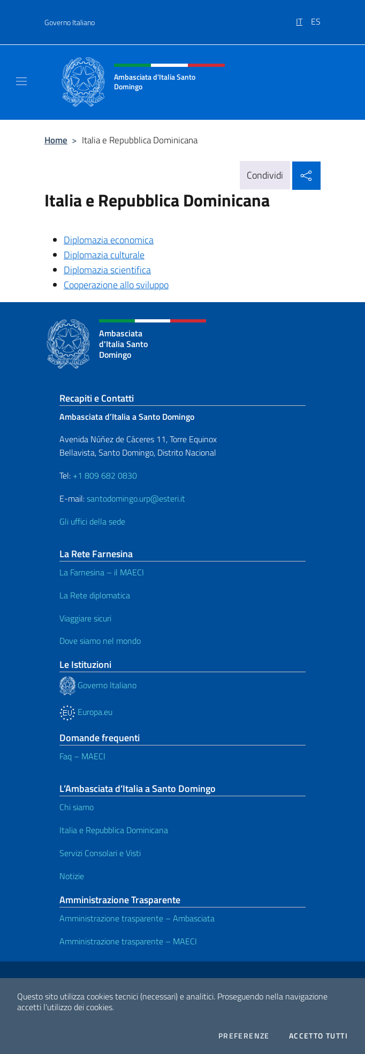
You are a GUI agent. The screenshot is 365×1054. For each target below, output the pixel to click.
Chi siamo (76, 807)
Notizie (71, 876)
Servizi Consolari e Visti (100, 853)
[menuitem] (303, 18)
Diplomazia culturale (104, 255)
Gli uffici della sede (92, 521)
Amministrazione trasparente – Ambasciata (137, 918)
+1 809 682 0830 (105, 475)
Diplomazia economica (109, 240)
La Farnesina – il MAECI (101, 572)
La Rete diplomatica (94, 595)
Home (55, 140)
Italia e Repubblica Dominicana (113, 830)
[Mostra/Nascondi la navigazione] (21, 81)
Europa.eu (85, 711)
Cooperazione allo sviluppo (116, 285)
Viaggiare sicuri (85, 618)
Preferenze (244, 1036)
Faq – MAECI (82, 756)
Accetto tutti (318, 1036)
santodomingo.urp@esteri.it (136, 498)
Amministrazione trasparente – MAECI (128, 941)
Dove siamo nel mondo (100, 640)
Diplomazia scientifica (107, 270)
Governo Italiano (69, 22)
